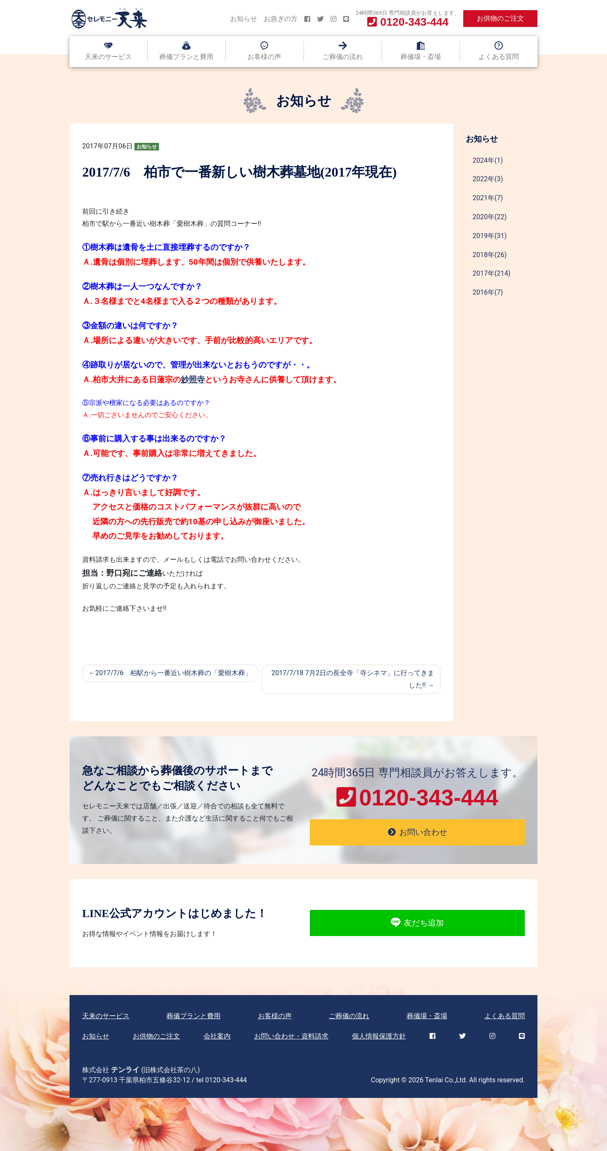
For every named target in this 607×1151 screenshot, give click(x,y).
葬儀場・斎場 (420, 57)
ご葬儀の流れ (342, 57)
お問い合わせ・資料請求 (291, 1036)
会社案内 (217, 1036)
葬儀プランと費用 (186, 57)
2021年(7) (488, 198)
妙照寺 (193, 379)
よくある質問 (498, 57)
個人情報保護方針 (379, 1036)
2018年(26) (490, 255)
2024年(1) (488, 160)
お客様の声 (264, 57)
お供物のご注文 (500, 18)
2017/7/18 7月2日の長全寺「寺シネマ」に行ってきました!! (352, 679)
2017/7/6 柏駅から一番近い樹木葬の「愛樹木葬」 (173, 673)
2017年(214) (491, 273)
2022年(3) (488, 179)
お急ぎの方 (281, 19)
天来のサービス (108, 57)
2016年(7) (488, 292)
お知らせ (243, 19)
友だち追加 (417, 923)
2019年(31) (490, 236)
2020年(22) (490, 217)
